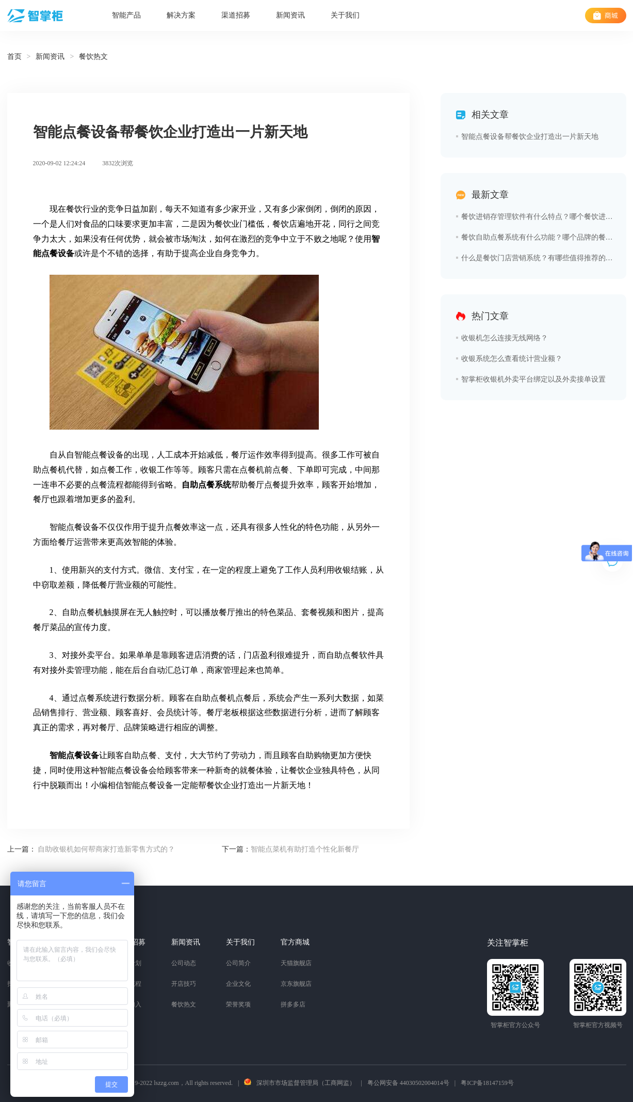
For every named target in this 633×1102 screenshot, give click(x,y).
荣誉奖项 (238, 1004)
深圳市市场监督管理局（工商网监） (305, 1083)
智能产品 (126, 15)
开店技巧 (183, 983)
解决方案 (181, 15)
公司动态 (183, 963)
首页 (14, 56)
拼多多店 (293, 1004)
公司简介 (238, 963)
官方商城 (295, 942)
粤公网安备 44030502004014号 (408, 1083)
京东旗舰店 (296, 983)
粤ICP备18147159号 (487, 1083)
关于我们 (345, 15)
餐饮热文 (183, 1004)
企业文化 (238, 983)
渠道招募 (235, 15)
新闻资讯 (290, 15)
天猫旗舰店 (296, 963)
